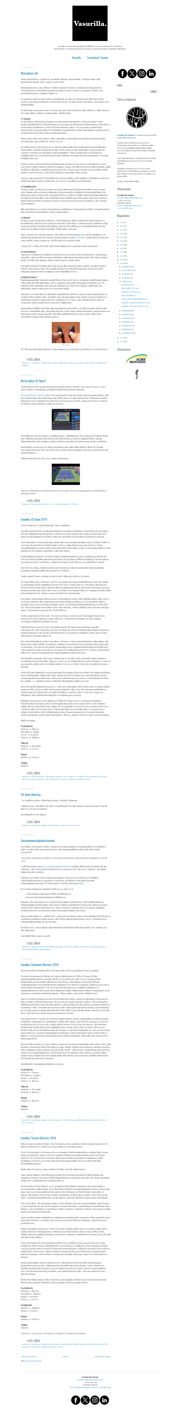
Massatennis (90, 363)
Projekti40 (81, 237)
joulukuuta (126, 266)
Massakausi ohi (29, 73)
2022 (122, 233)
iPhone (46, 504)
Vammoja (25, 365)
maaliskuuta (127, 325)
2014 (122, 263)
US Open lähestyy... (31, 794)
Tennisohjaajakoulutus (30, 949)
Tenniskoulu (84, 947)
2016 (122, 256)
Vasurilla (76, 57)
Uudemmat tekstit (29, 1356)
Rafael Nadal (50, 779)
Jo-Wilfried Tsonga (82, 776)
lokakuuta (126, 274)
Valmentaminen (45, 949)
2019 (122, 244)
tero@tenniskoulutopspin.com (130, 197)
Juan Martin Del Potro (99, 776)
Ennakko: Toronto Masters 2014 (38, 1138)
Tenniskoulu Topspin (97, 57)
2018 (122, 248)
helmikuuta (126, 329)
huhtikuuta (126, 322)
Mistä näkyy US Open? (33, 380)
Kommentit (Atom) (33, 1361)
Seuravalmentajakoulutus (54, 947)
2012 (122, 341)
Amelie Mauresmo (37, 776)
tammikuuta (127, 333)
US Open (74, 504)
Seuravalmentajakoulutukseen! (38, 840)
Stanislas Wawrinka (75, 779)
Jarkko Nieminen (80, 1344)
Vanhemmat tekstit (102, 1356)
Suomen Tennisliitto (71, 947)
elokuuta (126, 281)
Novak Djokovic (38, 779)
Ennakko (58, 776)
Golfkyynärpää (46, 363)
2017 (122, 252)
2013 (122, 337)
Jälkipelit (62, 363)
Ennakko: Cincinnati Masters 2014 (40, 964)
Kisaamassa (71, 363)
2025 (122, 222)
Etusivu (65, 1356)
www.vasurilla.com (124, 208)
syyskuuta (126, 277)
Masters (90, 1344)
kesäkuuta (126, 314)
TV (70, 504)
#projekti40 (35, 363)
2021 (122, 237)
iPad (40, 504)
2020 (122, 241)
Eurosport (34, 504)
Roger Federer (61, 779)
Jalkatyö (55, 363)
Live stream (54, 504)
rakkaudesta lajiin (37, 947)
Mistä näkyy (63, 504)
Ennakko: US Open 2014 (34, 519)
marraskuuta (127, 270)
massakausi (80, 363)
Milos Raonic (27, 779)
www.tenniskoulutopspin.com (129, 205)
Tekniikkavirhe (101, 363)
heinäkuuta (126, 310)
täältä (80, 883)
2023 (122, 229)
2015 (122, 259)
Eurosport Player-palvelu (33, 395)
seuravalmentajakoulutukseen (57, 866)
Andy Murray (49, 776)
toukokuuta (127, 318)
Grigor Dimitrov (69, 776)
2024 (122, 226)
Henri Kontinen (67, 1344)
